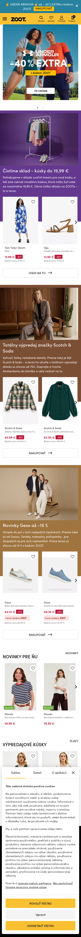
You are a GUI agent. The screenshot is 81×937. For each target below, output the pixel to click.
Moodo (9, 714)
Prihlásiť (62, 19)
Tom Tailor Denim (15, 247)
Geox (8, 602)
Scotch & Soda (13, 428)
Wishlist (51, 19)
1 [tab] (38, 108)
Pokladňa (73, 18)
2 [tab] (43, 108)
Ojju (46, 247)
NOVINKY (72, 653)
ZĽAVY (74, 741)
